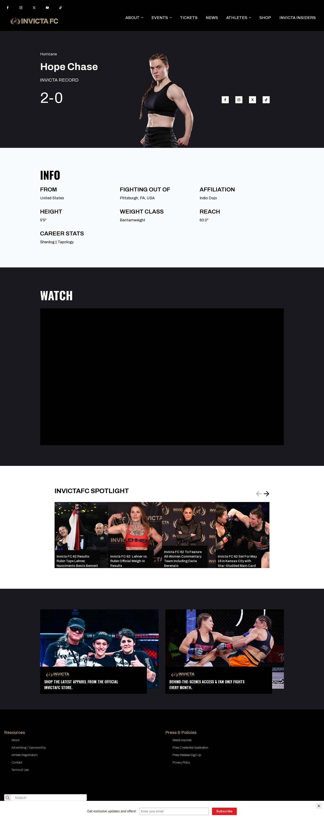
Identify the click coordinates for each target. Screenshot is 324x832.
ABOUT (132, 17)
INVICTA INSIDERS (297, 17)
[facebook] (7, 7)
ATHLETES (236, 17)
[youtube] (47, 7)
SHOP (265, 17)
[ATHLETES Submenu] (251, 18)
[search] (7, 797)
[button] (266, 494)
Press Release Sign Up (187, 755)
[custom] (60, 7)
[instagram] (20, 7)
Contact (16, 762)
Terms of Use (20, 769)
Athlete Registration (24, 755)
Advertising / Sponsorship (28, 747)
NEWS (212, 17)
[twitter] (34, 7)
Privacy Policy (181, 762)
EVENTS (159, 17)
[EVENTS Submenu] (172, 18)
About (15, 740)
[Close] (319, 806)
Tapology (66, 242)
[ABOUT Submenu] (143, 18)
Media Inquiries (182, 740)
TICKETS (189, 17)
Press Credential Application (190, 747)
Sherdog (47, 242)
